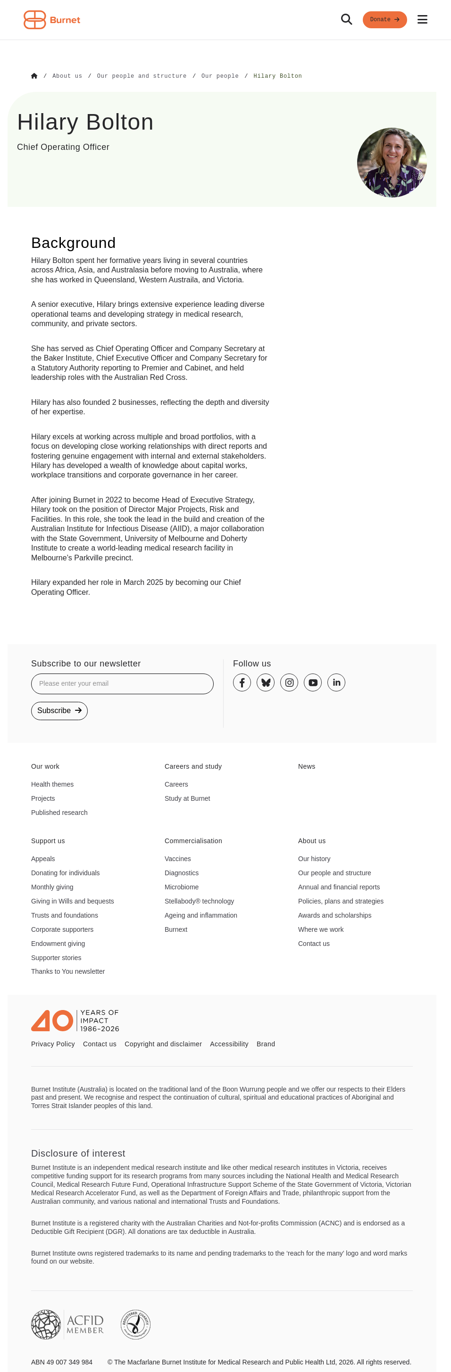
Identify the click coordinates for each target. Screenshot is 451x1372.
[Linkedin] (336, 682)
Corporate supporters (62, 929)
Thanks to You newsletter (68, 971)
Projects (43, 798)
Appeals (43, 858)
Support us (48, 840)
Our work (45, 766)
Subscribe (59, 710)
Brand (266, 1043)
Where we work (320, 929)
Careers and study (193, 766)
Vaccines (178, 858)
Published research (59, 812)
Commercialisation (193, 840)
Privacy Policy (53, 1043)
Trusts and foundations (64, 915)
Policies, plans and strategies (341, 900)
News (307, 766)
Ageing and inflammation (201, 915)
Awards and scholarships (334, 915)
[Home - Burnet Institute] (52, 19)
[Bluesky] (266, 682)
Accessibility (229, 1043)
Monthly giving (52, 886)
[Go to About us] (67, 76)
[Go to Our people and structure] (142, 76)
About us (312, 840)
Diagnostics (182, 872)
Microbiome (182, 886)
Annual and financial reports (339, 886)
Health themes (52, 784)
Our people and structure (334, 872)
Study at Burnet (187, 798)
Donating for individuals (65, 872)
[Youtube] (313, 682)
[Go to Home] (34, 76)
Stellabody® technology (199, 900)
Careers (176, 784)
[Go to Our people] (220, 76)
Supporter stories (56, 957)
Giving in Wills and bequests (72, 900)
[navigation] (225, 20)
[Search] (346, 20)
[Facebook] (242, 682)
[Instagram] (289, 682)
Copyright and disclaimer (163, 1043)
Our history (314, 858)
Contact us (314, 943)
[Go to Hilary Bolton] (277, 76)
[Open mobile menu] (422, 20)
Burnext (176, 929)
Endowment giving (58, 943)
